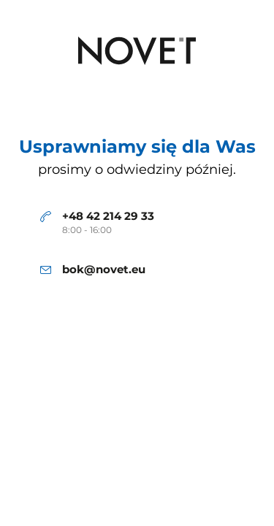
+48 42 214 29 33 (108, 216)
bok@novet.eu (103, 269)
